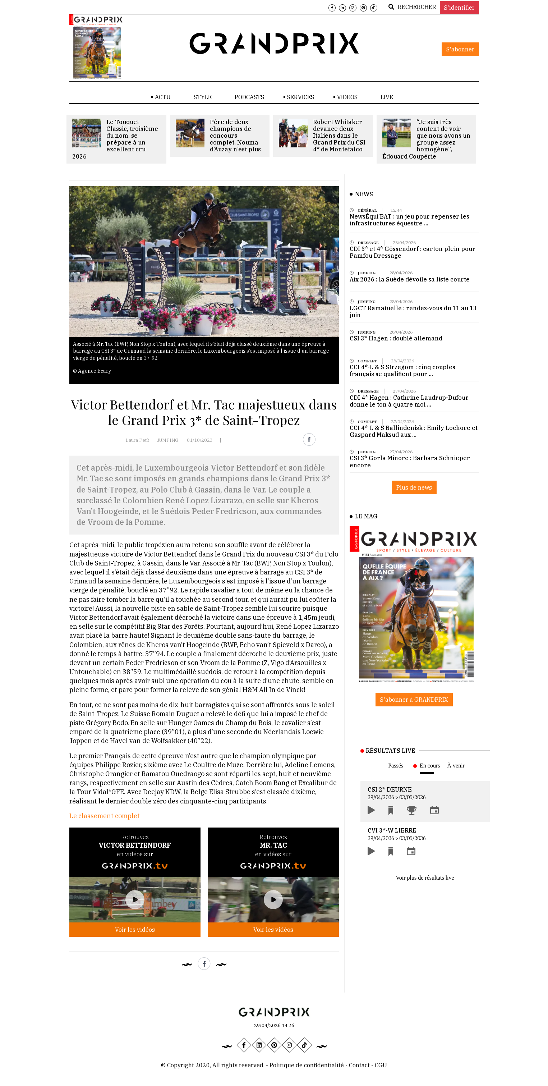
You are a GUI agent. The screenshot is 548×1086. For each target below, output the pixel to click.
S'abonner (460, 49)
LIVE (387, 97)
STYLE (203, 97)
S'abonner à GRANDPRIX (414, 699)
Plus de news (414, 487)
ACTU (163, 97)
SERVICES (300, 97)
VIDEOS (347, 97)
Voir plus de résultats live (425, 878)
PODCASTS (249, 97)
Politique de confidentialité (307, 1065)
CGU (381, 1065)
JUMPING (168, 440)
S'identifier (459, 7)
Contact (360, 1065)
